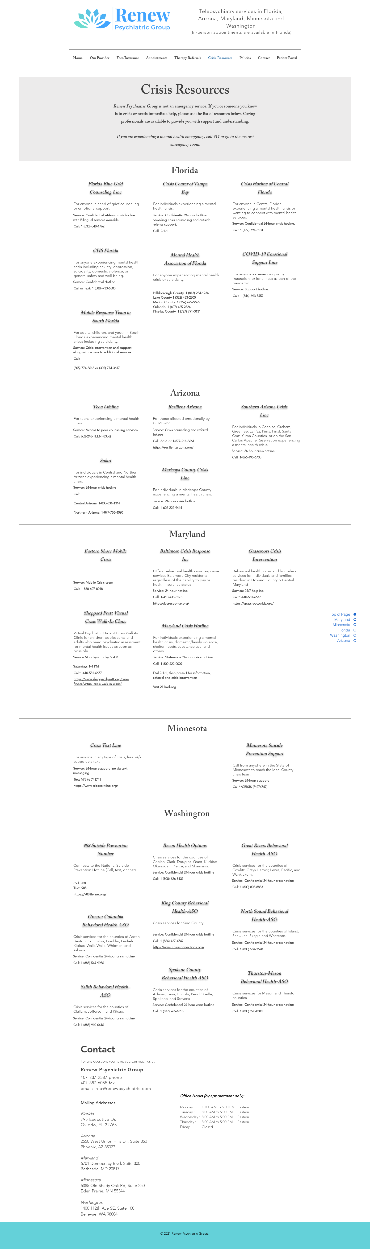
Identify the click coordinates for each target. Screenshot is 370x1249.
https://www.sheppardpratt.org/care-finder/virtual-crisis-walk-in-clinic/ (101, 681)
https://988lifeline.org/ (89, 894)
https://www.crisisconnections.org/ (178, 947)
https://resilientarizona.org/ (173, 447)
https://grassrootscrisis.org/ (253, 603)
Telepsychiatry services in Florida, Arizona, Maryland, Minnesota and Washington (241, 18)
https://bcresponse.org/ (171, 603)
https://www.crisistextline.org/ (96, 785)
